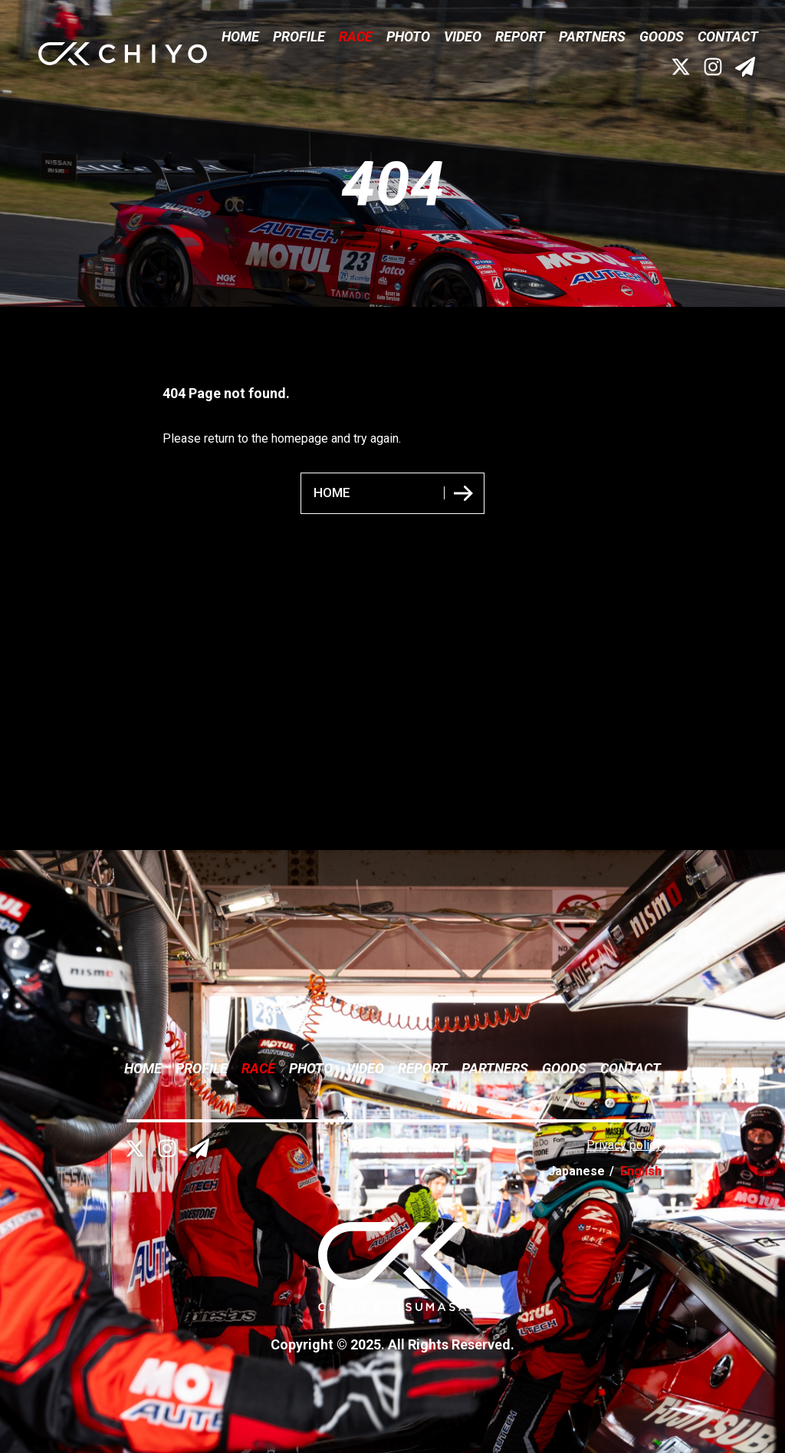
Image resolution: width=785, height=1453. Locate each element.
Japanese (576, 1171)
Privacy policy (624, 1145)
